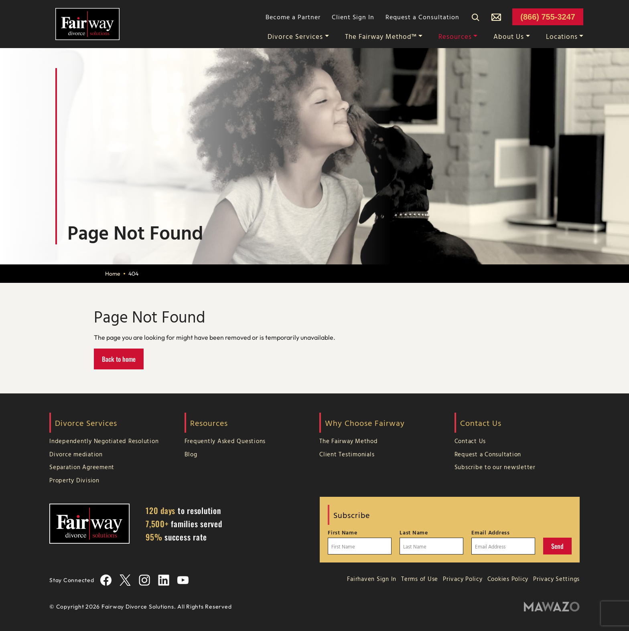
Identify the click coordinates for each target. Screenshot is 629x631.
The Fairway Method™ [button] (381, 36)
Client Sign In (353, 17)
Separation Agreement (81, 467)
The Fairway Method (348, 441)
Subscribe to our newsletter (495, 467)
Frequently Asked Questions (225, 441)
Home (112, 273)
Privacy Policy (463, 578)
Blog (191, 454)
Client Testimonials (346, 454)
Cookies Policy (508, 578)
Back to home (119, 359)
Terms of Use (419, 578)
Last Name (414, 532)
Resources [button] (455, 36)
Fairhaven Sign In (371, 578)
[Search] (475, 17)
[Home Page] (87, 23)
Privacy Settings (556, 578)
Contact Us (470, 441)
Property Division (74, 480)
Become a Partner (293, 17)
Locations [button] (562, 36)
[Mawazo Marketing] (552, 607)
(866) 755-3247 (547, 16)
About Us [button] (508, 36)
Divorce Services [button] (295, 36)
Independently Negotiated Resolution (103, 441)
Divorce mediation (76, 454)
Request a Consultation (422, 17)
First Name (342, 532)
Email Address (490, 532)
